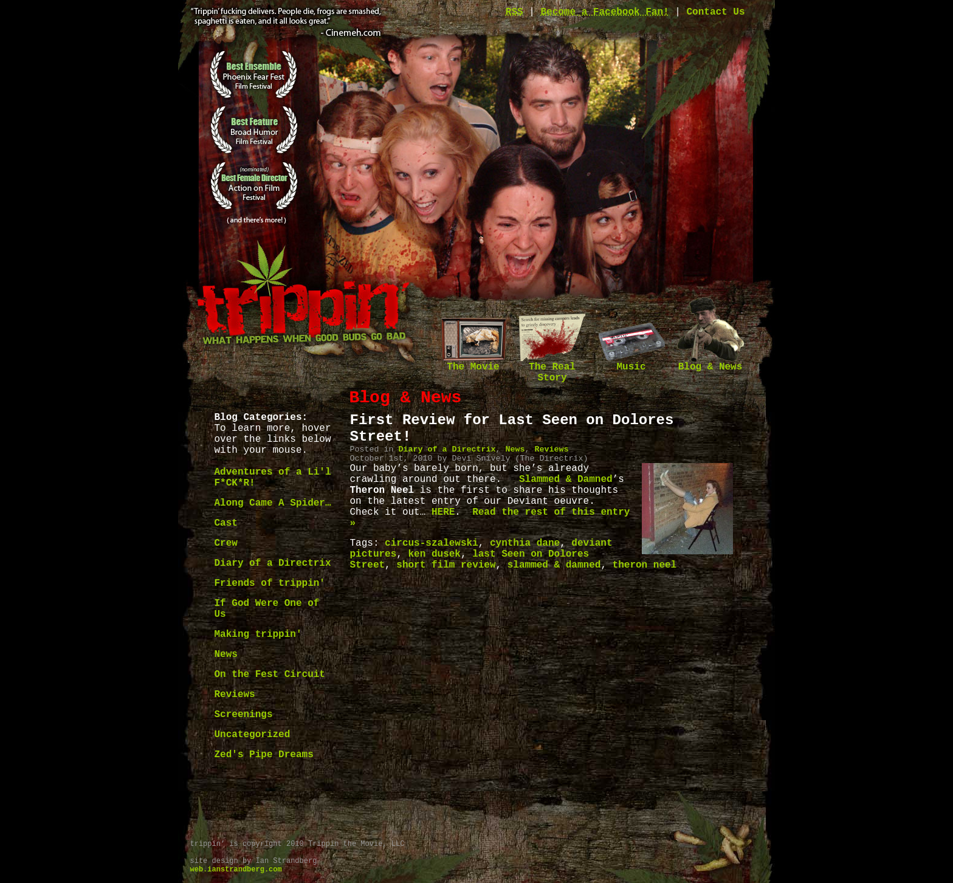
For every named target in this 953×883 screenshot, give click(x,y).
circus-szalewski (431, 543)
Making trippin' (258, 634)
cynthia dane (525, 543)
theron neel (645, 565)
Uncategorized (253, 734)
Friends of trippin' (270, 583)
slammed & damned (554, 565)
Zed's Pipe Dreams (264, 754)
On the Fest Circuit (270, 674)
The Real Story (552, 368)
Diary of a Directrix (273, 563)
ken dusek (434, 554)
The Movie (473, 363)
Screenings (244, 714)
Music (631, 363)
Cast (226, 523)
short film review (445, 565)
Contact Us (715, 12)
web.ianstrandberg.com (236, 869)
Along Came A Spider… (273, 503)
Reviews (235, 694)
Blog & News (710, 363)
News (226, 654)
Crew (226, 543)
